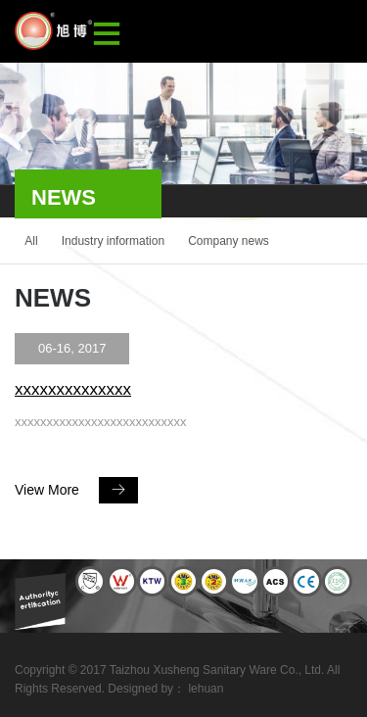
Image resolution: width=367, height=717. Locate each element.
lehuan (205, 688)
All (30, 241)
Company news (228, 241)
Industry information (113, 241)
